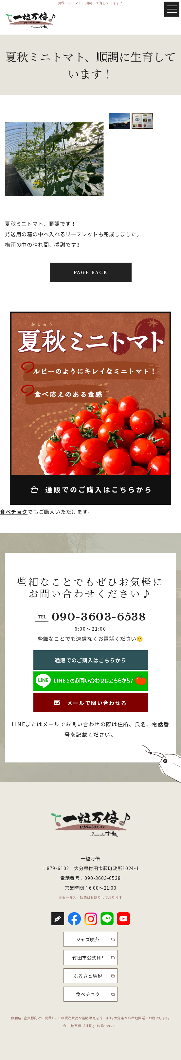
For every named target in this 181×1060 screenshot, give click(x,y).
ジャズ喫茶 (88, 939)
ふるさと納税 (87, 976)
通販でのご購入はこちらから (90, 660)
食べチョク (13, 511)
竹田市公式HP (87, 957)
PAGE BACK (91, 272)
